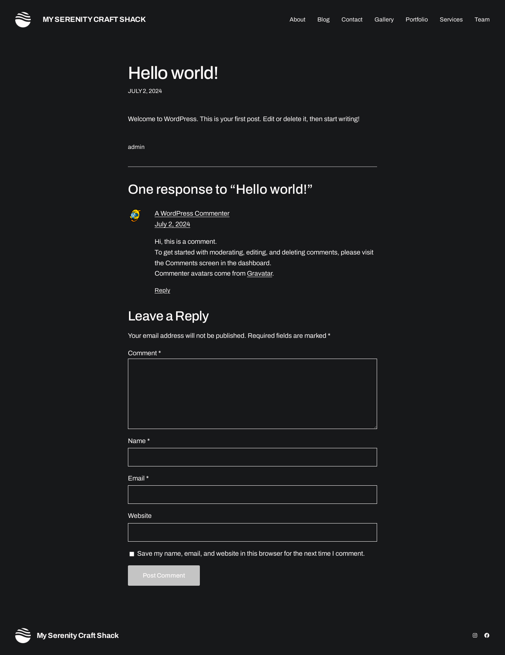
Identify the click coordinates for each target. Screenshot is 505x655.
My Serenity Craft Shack (94, 19)
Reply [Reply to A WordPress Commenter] (162, 290)
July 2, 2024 (172, 224)
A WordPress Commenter (192, 213)
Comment (144, 353)
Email (138, 478)
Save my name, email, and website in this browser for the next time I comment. (251, 553)
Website (140, 515)
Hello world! (173, 73)
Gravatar (259, 273)
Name (139, 441)
